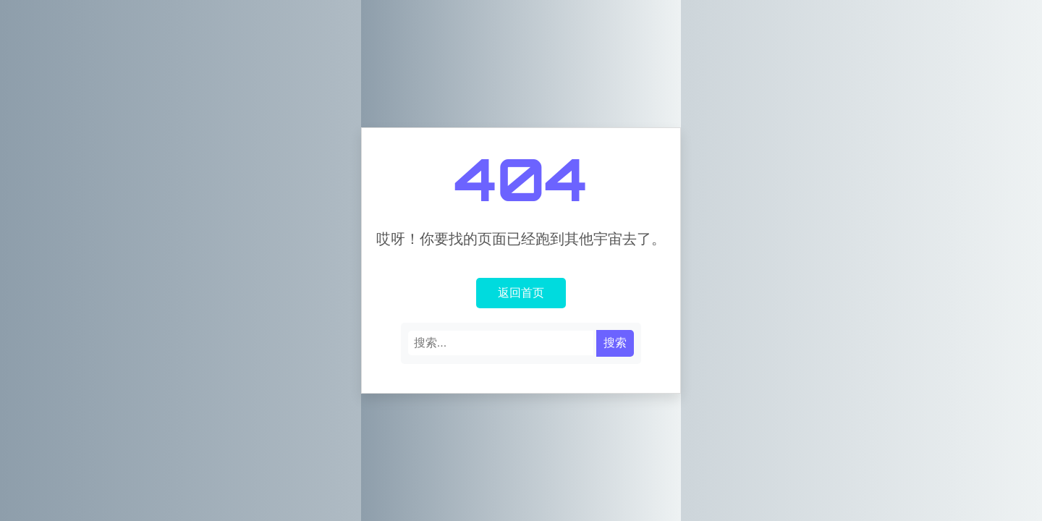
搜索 (615, 342)
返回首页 (521, 292)
